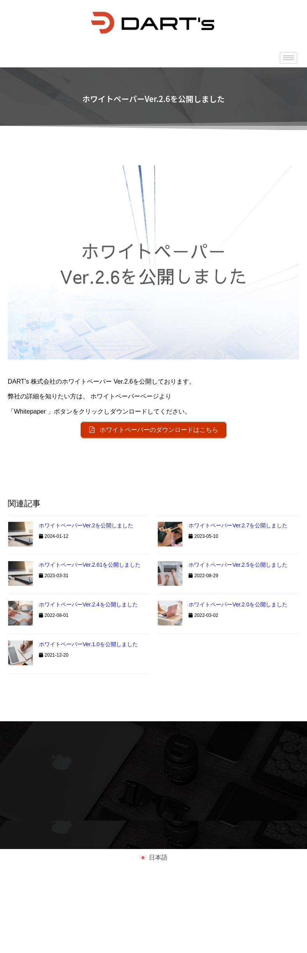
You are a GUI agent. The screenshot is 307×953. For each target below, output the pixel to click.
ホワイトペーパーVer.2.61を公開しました (90, 565)
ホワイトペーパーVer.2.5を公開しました (238, 565)
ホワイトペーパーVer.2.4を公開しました (88, 604)
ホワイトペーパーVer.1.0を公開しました (88, 644)
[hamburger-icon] (288, 57)
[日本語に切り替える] (153, 857)
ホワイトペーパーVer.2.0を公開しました (238, 604)
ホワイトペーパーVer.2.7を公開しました (238, 525)
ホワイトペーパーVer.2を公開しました (86, 525)
